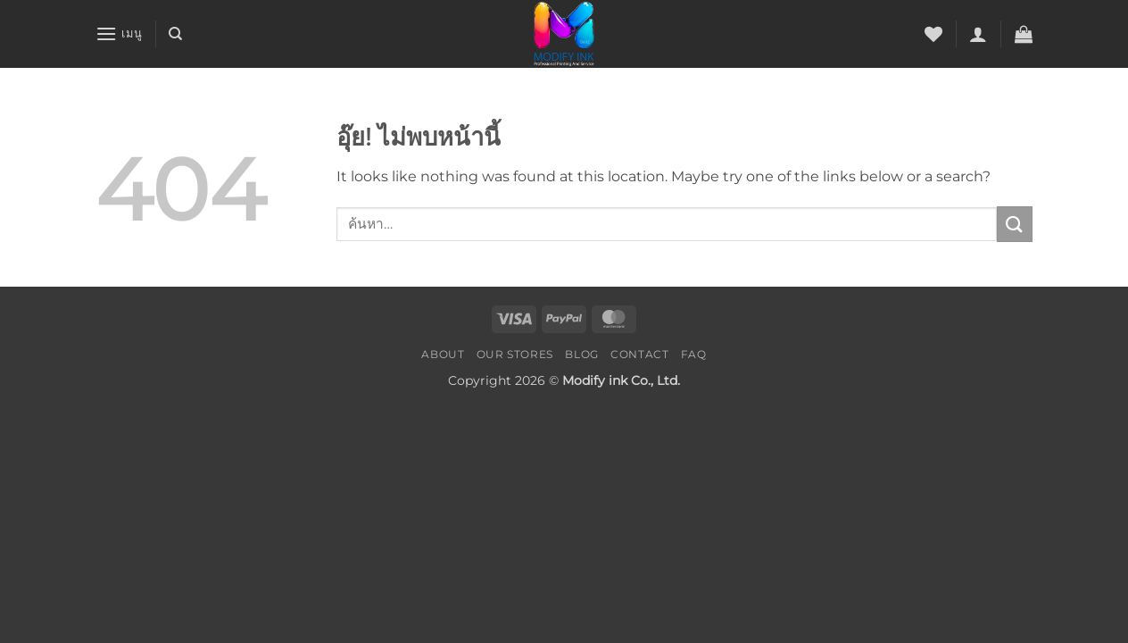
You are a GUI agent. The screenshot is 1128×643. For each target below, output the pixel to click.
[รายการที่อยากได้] (933, 34)
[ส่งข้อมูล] (1015, 223)
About (442, 354)
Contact (639, 354)
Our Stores (515, 354)
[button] (118, 33)
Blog (581, 354)
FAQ (694, 354)
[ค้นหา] (175, 34)
